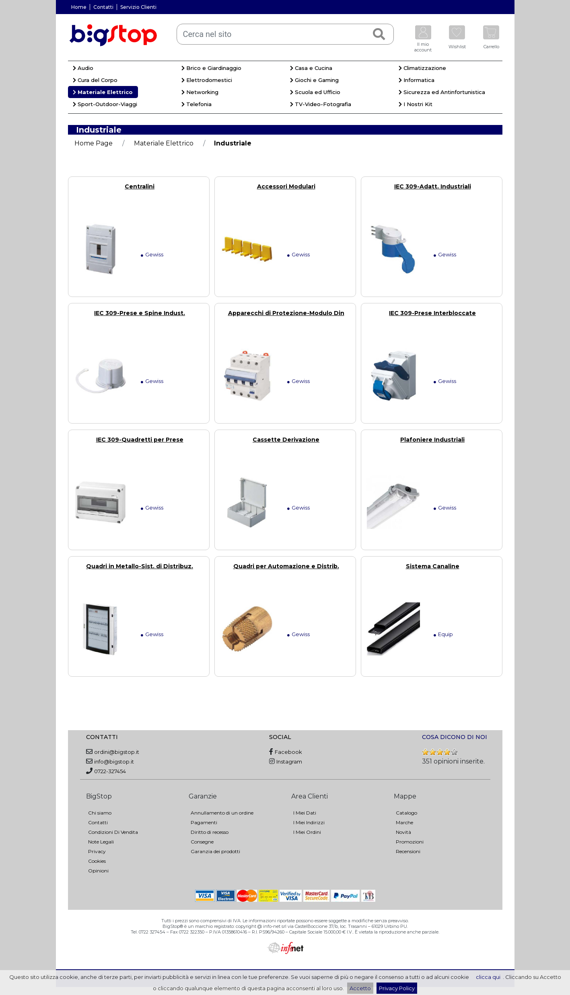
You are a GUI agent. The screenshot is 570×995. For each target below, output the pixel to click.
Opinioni (98, 871)
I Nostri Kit (415, 104)
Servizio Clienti (138, 7)
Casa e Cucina (311, 68)
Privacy (97, 851)
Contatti (103, 7)
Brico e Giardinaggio (211, 68)
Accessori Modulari (286, 186)
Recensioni (408, 851)
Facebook (288, 752)
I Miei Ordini (307, 832)
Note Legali (101, 842)
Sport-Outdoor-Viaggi (105, 104)
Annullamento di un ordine (222, 813)
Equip (445, 634)
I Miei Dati (304, 813)
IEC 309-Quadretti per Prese (139, 439)
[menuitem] (122, 69)
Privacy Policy (397, 988)
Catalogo (406, 813)
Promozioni (410, 842)
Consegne (202, 842)
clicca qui (488, 977)
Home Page (93, 143)
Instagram (289, 761)
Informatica (416, 80)
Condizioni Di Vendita (113, 832)
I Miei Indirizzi (309, 822)
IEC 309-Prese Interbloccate (432, 313)
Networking (199, 92)
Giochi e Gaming (314, 80)
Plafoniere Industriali (432, 439)
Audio (83, 68)
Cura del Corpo (95, 80)
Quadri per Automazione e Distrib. (286, 566)
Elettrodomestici (206, 80)
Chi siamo (99, 813)
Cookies (97, 861)
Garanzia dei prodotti (215, 851)
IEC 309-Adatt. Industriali (432, 186)
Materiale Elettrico (103, 92)
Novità (403, 832)
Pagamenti (204, 822)
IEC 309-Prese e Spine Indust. (139, 313)
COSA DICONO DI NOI (454, 737)
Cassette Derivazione (286, 439)
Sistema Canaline (432, 566)
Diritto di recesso (209, 832)
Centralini (139, 186)
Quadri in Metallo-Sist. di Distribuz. (139, 566)
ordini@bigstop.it (116, 752)
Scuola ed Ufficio (315, 92)
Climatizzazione (422, 68)
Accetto (360, 988)
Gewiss (154, 254)
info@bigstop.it (114, 761)
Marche (404, 822)
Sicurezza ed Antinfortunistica (442, 92)
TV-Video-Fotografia (320, 104)
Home (78, 7)
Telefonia (196, 104)
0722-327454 (110, 771)
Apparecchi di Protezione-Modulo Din (286, 313)
